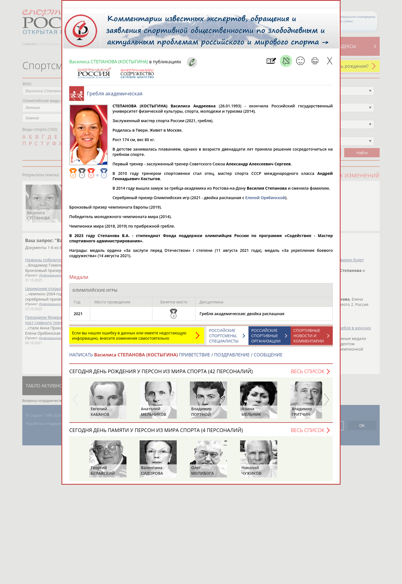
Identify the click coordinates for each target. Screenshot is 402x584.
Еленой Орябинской (265, 200)
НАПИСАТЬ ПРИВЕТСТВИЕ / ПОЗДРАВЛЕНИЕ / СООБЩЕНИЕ (176, 357)
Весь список (307, 374)
